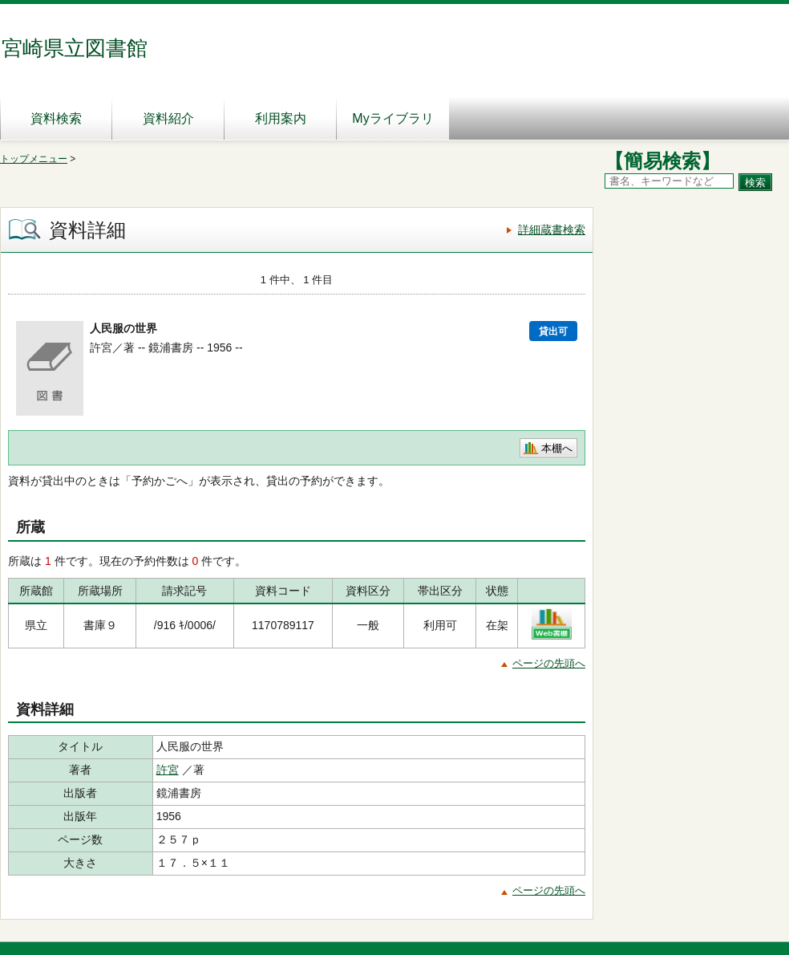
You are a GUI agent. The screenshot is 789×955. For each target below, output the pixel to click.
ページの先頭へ (548, 663)
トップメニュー (33, 159)
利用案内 (280, 118)
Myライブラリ (392, 118)
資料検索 (56, 118)
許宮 (167, 769)
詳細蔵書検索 (551, 229)
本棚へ (557, 448)
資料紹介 (168, 118)
